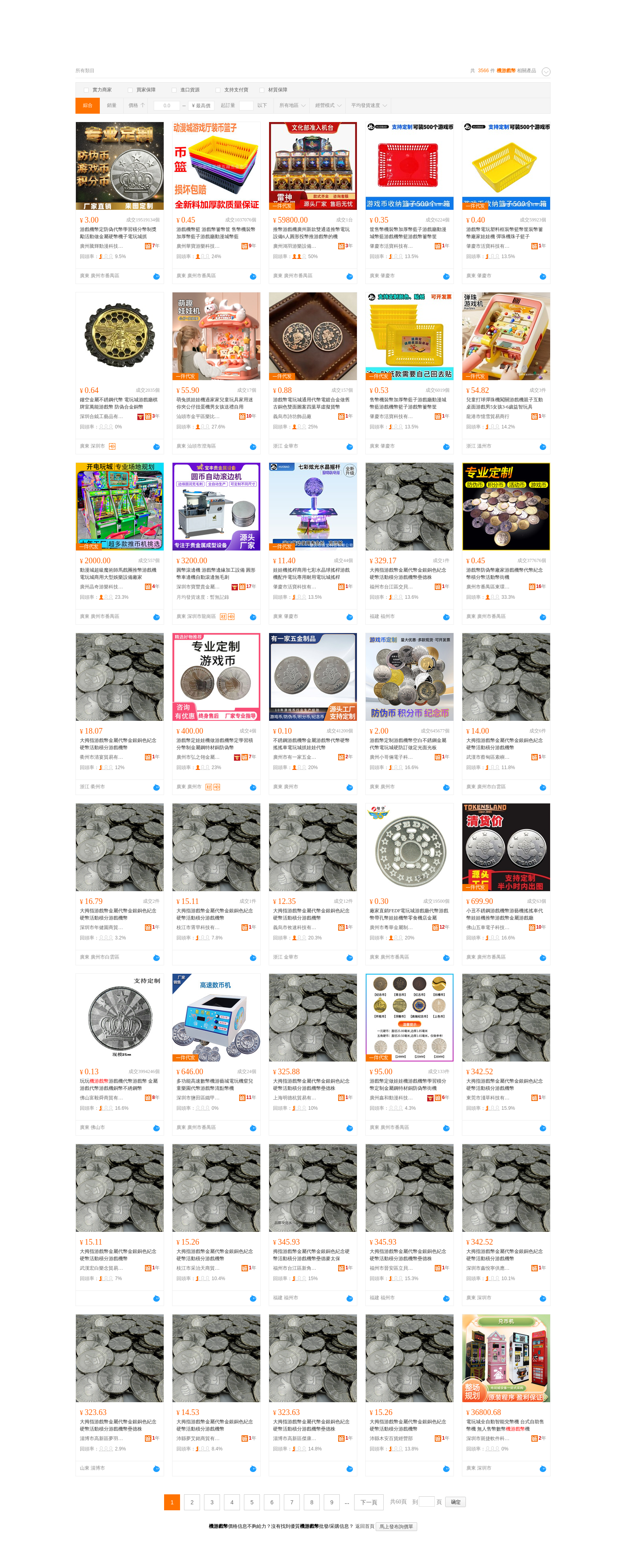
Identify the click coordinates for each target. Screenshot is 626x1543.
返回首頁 (364, 1526)
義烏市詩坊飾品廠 (292, 416)
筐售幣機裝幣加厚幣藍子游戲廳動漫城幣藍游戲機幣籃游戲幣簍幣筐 (408, 233)
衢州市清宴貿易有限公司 (102, 757)
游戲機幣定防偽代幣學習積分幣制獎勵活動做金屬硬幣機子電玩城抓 (118, 233)
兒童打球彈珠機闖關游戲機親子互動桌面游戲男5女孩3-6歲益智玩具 (504, 403)
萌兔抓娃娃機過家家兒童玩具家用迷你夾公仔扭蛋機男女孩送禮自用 (214, 403)
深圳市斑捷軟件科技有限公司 (488, 1438)
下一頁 (369, 1502)
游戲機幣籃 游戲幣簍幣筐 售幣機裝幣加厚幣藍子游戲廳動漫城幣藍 (216, 233)
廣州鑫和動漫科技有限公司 (392, 1098)
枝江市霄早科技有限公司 (198, 927)
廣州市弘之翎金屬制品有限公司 (198, 757)
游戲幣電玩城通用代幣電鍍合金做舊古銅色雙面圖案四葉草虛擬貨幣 (311, 403)
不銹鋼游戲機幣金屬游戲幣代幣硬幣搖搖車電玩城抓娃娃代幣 (311, 744)
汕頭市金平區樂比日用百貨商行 (198, 416)
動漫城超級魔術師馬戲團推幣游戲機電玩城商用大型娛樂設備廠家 (118, 573)
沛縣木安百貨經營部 (391, 1438)
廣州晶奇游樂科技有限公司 (102, 587)
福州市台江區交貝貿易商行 (392, 587)
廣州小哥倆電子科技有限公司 (392, 757)
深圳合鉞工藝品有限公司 (102, 416)
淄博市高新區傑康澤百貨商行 (295, 1438)
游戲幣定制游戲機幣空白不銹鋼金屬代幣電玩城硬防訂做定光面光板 (408, 744)
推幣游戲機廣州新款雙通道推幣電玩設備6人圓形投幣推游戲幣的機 (311, 233)
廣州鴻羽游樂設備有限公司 (295, 246)
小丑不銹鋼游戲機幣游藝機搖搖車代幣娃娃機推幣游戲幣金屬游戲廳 (504, 914)
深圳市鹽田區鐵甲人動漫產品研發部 (198, 1098)
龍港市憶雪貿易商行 (487, 416)
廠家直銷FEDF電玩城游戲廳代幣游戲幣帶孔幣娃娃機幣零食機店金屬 (409, 914)
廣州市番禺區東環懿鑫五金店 (488, 587)
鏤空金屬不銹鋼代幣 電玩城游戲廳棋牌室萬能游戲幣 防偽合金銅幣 (119, 403)
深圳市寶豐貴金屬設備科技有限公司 (198, 587)
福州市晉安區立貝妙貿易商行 (392, 1268)
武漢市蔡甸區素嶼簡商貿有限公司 (488, 757)
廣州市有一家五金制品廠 (295, 757)
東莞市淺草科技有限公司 (488, 1098)
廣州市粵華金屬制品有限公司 (392, 927)
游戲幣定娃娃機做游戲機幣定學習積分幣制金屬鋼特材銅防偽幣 (214, 744)
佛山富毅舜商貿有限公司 (102, 1098)
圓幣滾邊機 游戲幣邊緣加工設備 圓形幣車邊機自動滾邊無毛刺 (216, 573)
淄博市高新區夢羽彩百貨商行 (102, 1438)
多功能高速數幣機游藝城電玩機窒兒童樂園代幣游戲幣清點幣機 (214, 1084)
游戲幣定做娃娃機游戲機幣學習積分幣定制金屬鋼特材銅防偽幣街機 (408, 1084)
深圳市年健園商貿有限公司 (102, 927)
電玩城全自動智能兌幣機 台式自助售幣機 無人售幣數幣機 (505, 1425)
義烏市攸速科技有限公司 (295, 927)
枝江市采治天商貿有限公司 (198, 1268)
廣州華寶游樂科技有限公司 (198, 246)
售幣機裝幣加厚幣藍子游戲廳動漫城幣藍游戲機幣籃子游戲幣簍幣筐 (408, 403)
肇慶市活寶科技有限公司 (392, 246)
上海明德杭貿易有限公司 (295, 1098)
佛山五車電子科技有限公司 (488, 927)
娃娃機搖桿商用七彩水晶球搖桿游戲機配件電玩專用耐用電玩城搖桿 (311, 573)
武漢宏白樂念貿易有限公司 (102, 1268)
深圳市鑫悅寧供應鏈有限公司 (488, 1268)
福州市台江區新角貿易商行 (295, 1268)
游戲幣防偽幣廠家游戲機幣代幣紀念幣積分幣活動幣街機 (504, 573)
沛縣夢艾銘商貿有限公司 (198, 1438)
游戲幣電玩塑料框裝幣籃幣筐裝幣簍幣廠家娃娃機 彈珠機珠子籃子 (504, 233)
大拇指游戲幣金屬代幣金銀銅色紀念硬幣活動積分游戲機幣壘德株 (408, 573)
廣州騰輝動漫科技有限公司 (102, 246)
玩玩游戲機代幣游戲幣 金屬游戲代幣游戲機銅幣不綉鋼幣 (119, 1084)
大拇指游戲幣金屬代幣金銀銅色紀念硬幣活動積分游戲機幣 (118, 744)
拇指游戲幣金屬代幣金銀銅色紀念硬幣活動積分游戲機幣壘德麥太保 (311, 1255)
